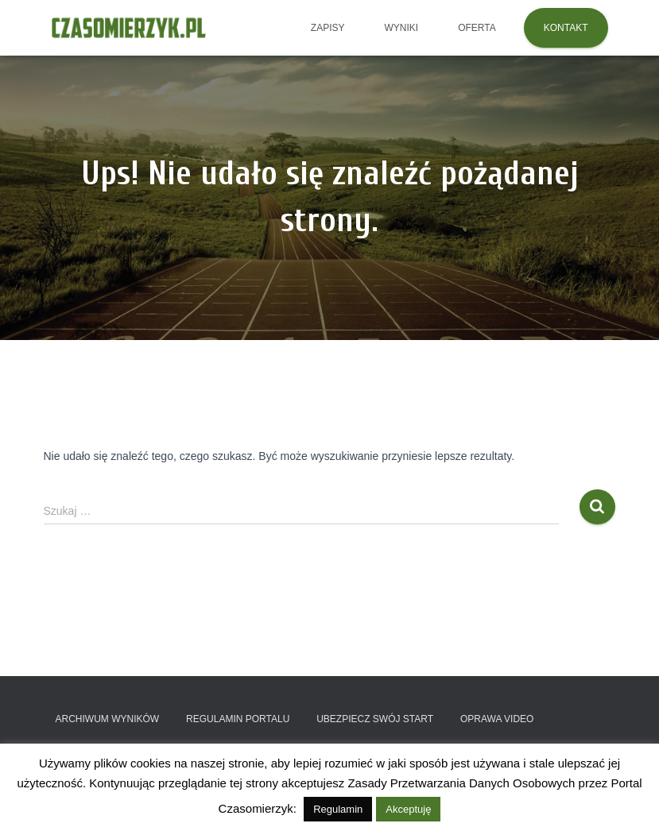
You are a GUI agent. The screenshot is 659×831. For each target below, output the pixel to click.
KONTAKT (566, 27)
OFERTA (477, 27)
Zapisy (328, 27)
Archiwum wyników (108, 719)
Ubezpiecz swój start (374, 719)
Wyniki (401, 27)
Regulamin (337, 809)
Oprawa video (496, 719)
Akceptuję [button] (408, 809)
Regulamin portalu (237, 719)
